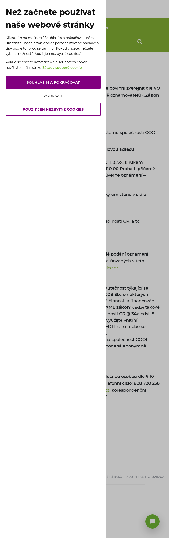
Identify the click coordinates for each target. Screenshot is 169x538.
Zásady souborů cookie (62, 67)
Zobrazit (53, 96)
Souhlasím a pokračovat (53, 82)
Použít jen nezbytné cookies (53, 109)
